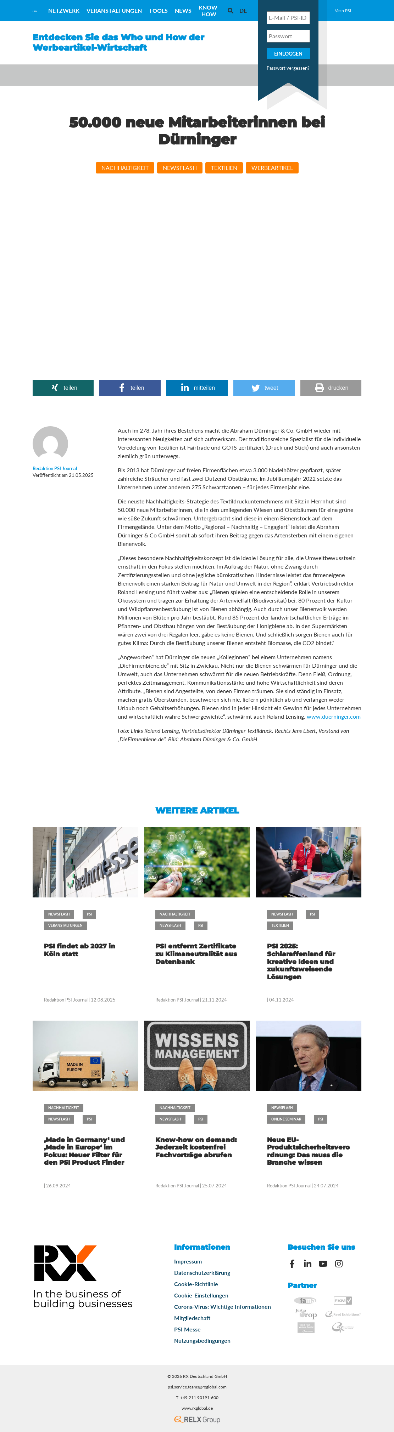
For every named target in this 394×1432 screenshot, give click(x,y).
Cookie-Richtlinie (196, 1283)
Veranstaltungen (114, 10)
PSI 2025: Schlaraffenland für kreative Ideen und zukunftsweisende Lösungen (301, 961)
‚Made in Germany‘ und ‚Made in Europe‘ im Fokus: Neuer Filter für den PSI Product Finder (84, 1151)
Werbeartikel (272, 167)
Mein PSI (342, 10)
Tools (158, 10)
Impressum (188, 1261)
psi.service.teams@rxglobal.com (197, 1387)
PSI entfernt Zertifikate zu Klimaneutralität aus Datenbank (196, 953)
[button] (63, 388)
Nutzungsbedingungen (202, 1340)
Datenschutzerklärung (202, 1272)
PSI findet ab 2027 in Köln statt (79, 950)
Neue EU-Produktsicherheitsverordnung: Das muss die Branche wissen (308, 1151)
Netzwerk (63, 10)
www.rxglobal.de (197, 1408)
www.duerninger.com (334, 716)
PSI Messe (187, 1329)
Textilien (224, 167)
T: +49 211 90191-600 (197, 1397)
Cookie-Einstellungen (201, 1295)
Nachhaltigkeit (125, 167)
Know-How (209, 10)
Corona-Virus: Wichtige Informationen (222, 1306)
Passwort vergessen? (288, 68)
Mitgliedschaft (192, 1317)
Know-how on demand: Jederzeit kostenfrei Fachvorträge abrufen (196, 1147)
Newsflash (180, 167)
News (183, 10)
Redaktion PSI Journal (66, 1000)
